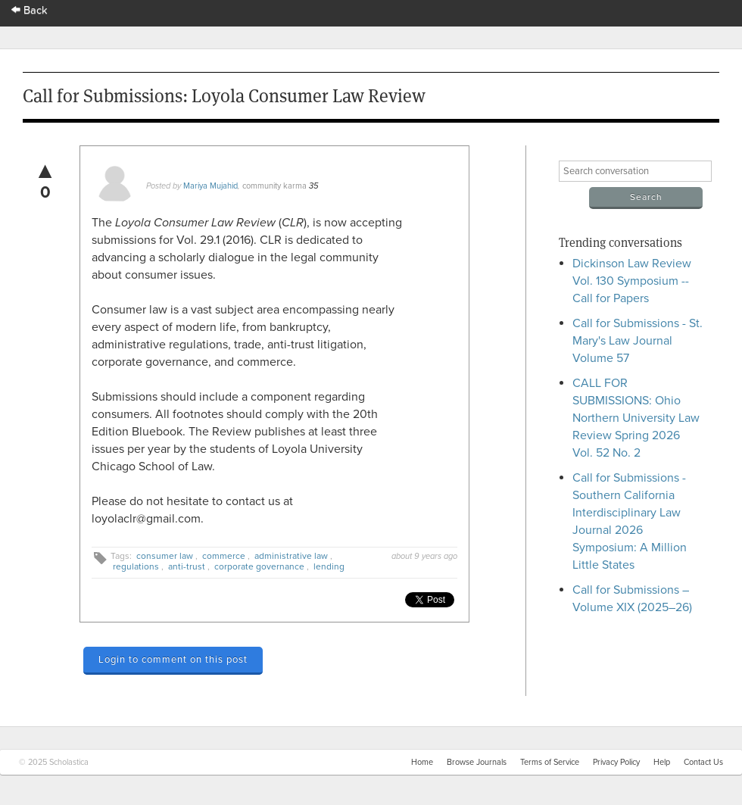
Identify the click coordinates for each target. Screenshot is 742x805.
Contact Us (703, 762)
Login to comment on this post (173, 660)
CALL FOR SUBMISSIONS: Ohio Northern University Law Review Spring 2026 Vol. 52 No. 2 (636, 418)
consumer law (164, 556)
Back (29, 10)
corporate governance (259, 566)
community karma (274, 186)
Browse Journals (477, 762)
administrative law (291, 556)
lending (328, 566)
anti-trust (186, 566)
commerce (223, 556)
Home (422, 762)
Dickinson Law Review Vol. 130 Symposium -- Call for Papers (631, 281)
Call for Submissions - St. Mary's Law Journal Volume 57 (637, 341)
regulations (136, 566)
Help (661, 762)
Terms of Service (549, 762)
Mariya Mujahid (210, 186)
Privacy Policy (616, 762)
